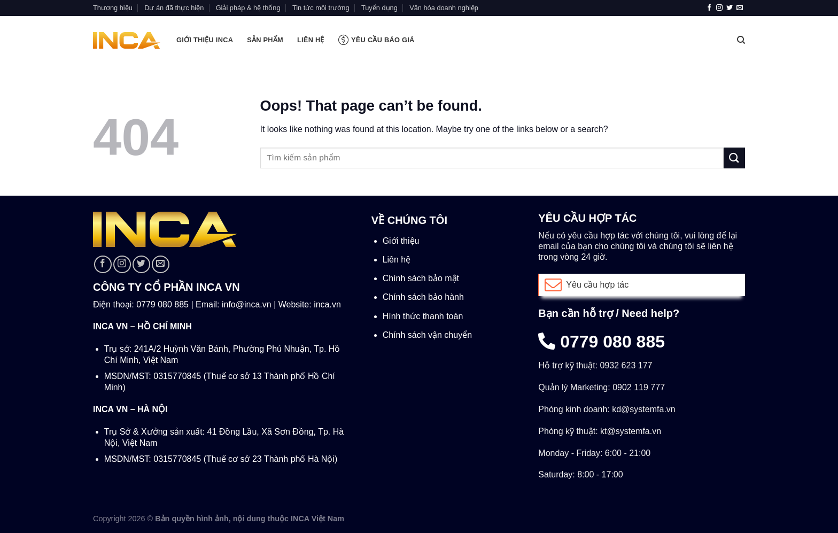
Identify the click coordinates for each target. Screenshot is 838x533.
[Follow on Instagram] (719, 8)
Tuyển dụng (379, 8)
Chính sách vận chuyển (427, 334)
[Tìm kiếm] (741, 40)
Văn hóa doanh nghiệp (443, 8)
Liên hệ (397, 259)
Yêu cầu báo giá (376, 40)
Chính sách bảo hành (423, 297)
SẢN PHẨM (265, 40)
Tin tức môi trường (321, 8)
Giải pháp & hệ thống (248, 8)
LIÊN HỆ (310, 40)
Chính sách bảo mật (421, 278)
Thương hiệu (113, 8)
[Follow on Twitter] (729, 8)
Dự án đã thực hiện (174, 8)
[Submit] (734, 158)
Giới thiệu (401, 240)
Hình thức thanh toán (423, 316)
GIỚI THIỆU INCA (204, 40)
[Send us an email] (739, 8)
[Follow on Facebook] (709, 8)
